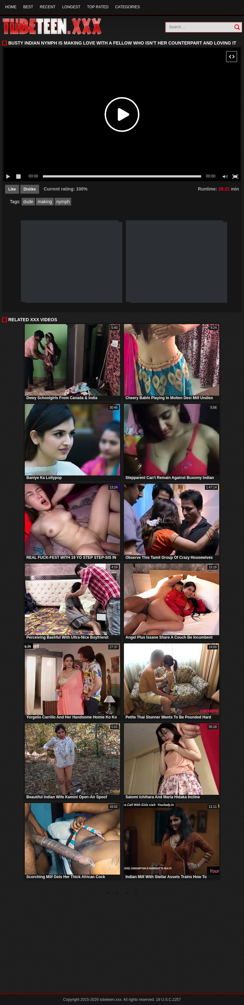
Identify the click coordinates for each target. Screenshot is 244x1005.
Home (11, 7)
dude (28, 201)
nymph (63, 201)
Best (28, 7)
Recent (47, 7)
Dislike (30, 189)
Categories (127, 7)
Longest (71, 7)
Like (12, 189)
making (44, 201)
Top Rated (97, 7)
